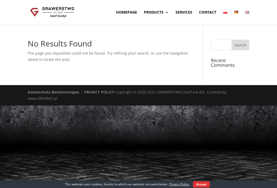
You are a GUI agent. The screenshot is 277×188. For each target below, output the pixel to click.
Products (153, 12)
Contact (207, 12)
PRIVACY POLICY (99, 92)
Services (184, 12)
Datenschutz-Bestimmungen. (54, 92)
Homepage (126, 12)
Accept (201, 184)
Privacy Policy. (179, 184)
